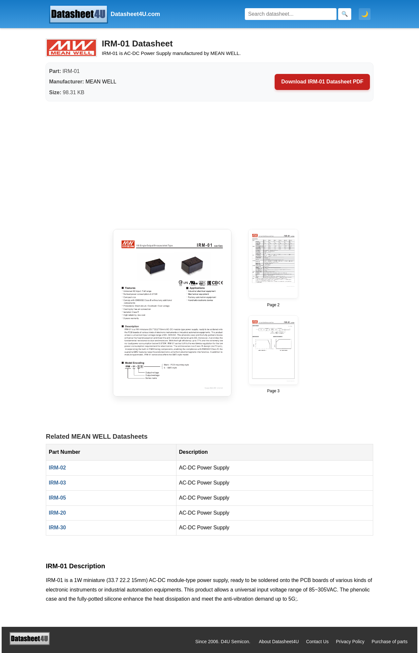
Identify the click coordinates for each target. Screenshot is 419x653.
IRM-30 (57, 527)
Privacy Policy (350, 641)
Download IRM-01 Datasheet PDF (322, 81)
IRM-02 (57, 467)
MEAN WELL (100, 81)
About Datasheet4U (279, 641)
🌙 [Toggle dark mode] (364, 14)
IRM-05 (57, 498)
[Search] (291, 14)
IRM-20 (57, 513)
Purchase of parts (390, 641)
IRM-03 (57, 482)
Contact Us (317, 641)
